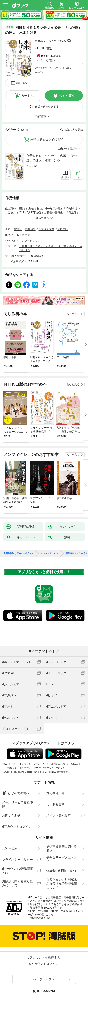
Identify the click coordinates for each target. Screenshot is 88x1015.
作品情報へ (42, 116)
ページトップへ (44, 979)
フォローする (69, 41)
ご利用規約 (9, 848)
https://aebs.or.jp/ (40, 917)
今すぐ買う (67, 95)
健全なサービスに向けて (61, 859)
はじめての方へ (15, 793)
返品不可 (39, 72)
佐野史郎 (62, 229)
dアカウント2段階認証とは (17, 870)
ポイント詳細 (45, 60)
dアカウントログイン (16, 826)
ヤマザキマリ (46, 229)
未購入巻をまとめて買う (47, 139)
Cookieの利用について (61, 870)
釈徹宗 (39, 40)
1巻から (63, 148)
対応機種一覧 (55, 793)
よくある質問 (55, 804)
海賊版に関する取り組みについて (17, 883)
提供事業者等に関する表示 (61, 848)
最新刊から (76, 148)
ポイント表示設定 (58, 815)
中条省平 (51, 40)
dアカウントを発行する (44, 957)
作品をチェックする (47, 106)
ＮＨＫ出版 (23, 234)
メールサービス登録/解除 (18, 804)
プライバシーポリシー (17, 859)
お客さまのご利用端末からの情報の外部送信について (61, 883)
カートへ (27, 95)
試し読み (21, 82)
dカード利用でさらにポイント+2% (52, 68)
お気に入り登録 (73, 129)
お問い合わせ (11, 815)
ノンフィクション (29, 240)
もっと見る (72, 313)
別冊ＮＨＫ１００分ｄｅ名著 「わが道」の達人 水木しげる (52, 158)
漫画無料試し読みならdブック (18, 553)
